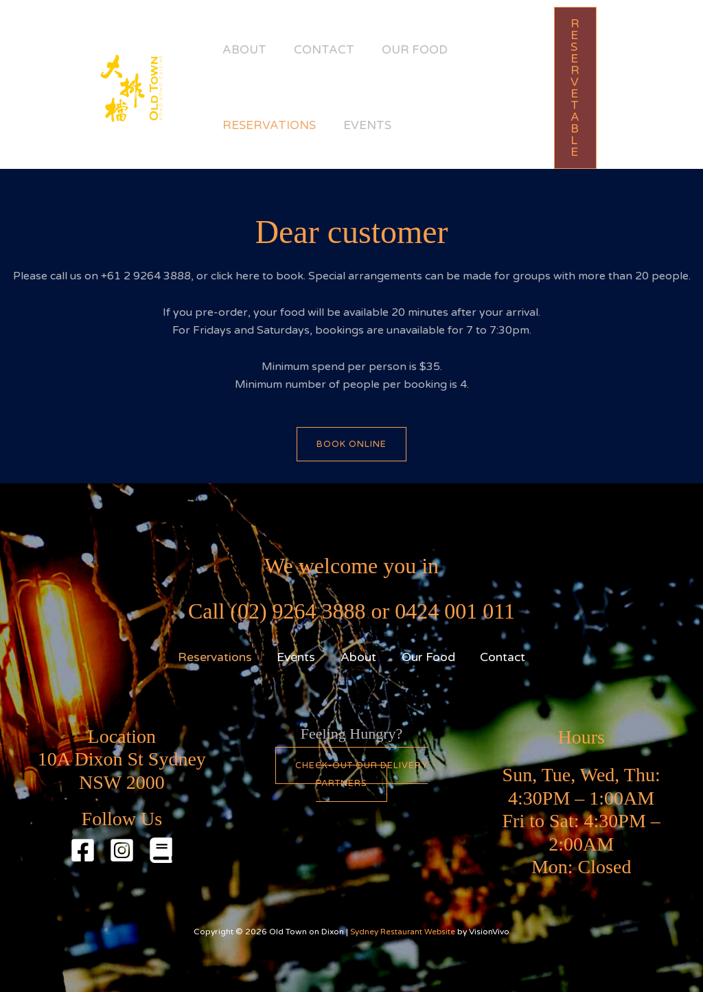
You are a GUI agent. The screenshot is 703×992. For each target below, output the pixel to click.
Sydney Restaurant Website (402, 931)
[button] (582, 88)
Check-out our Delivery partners (361, 774)
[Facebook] (82, 850)
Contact (334, 50)
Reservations (272, 125)
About (248, 50)
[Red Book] (161, 850)
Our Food (432, 50)
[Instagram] (122, 850)
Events (378, 125)
